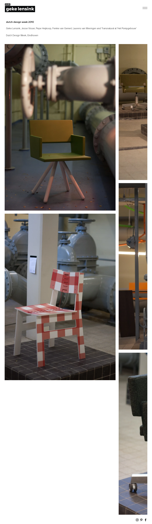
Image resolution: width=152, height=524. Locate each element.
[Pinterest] (141, 520)
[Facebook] (145, 520)
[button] (145, 8)
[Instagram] (137, 520)
